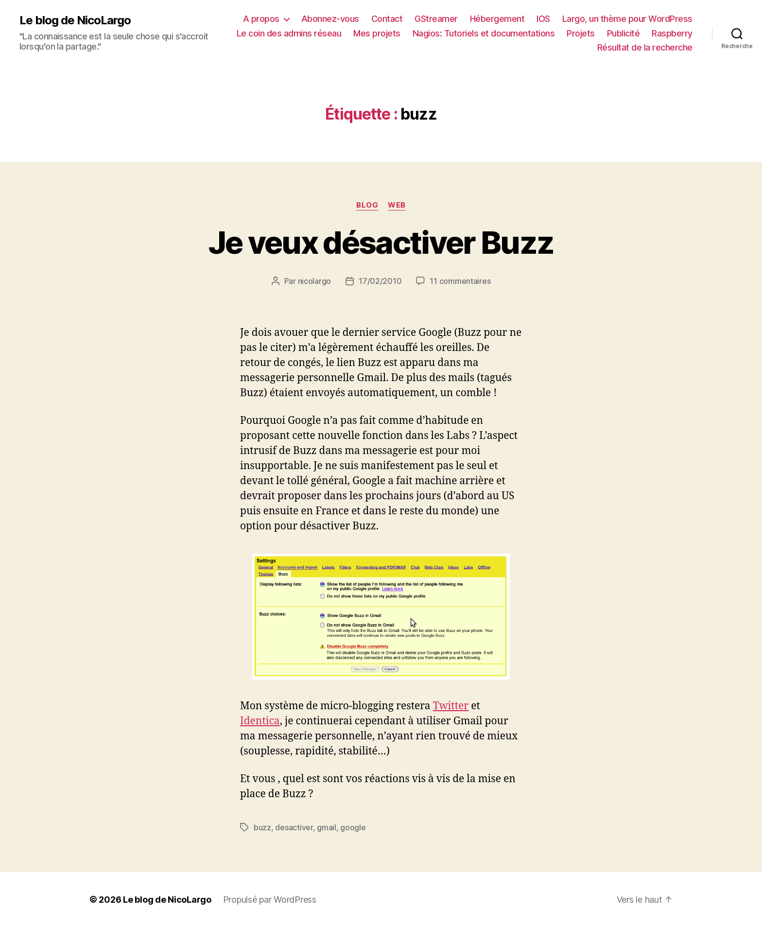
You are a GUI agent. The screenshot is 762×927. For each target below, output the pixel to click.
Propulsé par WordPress (269, 899)
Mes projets (376, 33)
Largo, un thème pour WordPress (627, 19)
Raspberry (672, 33)
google (352, 827)
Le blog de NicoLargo (75, 20)
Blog (367, 205)
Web (397, 205)
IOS (543, 19)
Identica (260, 721)
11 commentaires (460, 281)
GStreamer (436, 19)
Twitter (451, 706)
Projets (581, 33)
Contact (387, 19)
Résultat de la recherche (645, 47)
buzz (262, 827)
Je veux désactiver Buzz (381, 242)
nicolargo (314, 281)
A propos (261, 19)
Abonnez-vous (330, 19)
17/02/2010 (380, 281)
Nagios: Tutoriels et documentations (484, 33)
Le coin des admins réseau (289, 33)
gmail (326, 827)
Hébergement (497, 19)
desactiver (293, 827)
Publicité (623, 33)
